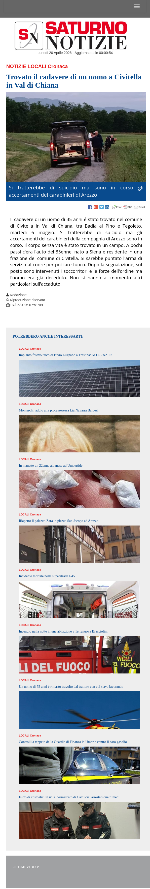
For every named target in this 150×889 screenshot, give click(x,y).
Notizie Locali (26, 66)
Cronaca (58, 66)
